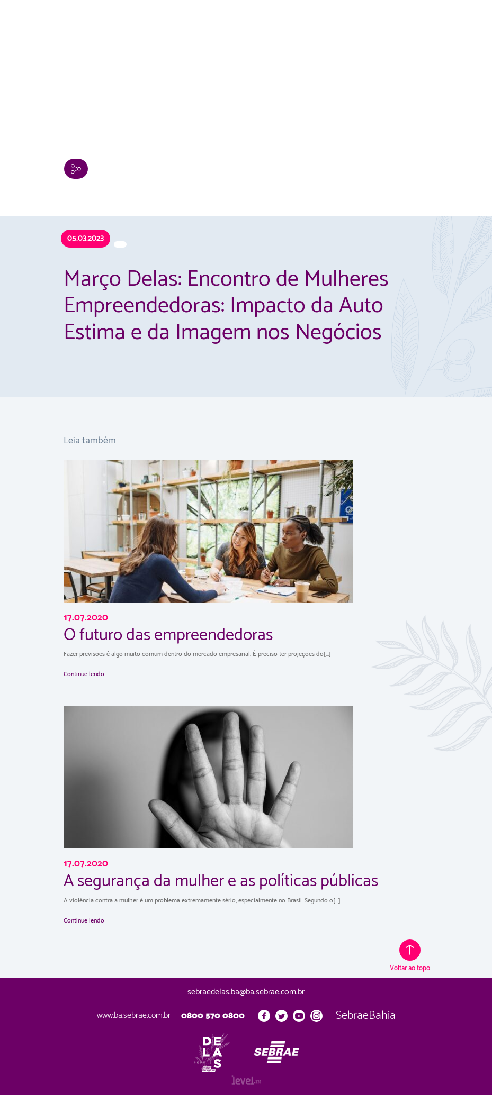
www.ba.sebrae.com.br (134, 1015)
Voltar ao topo (410, 956)
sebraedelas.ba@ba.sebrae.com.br (246, 992)
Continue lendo (84, 674)
